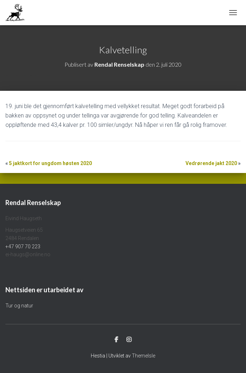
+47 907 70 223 (22, 246)
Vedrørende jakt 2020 (211, 163)
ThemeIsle (143, 356)
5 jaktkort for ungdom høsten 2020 (50, 163)
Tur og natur (19, 305)
